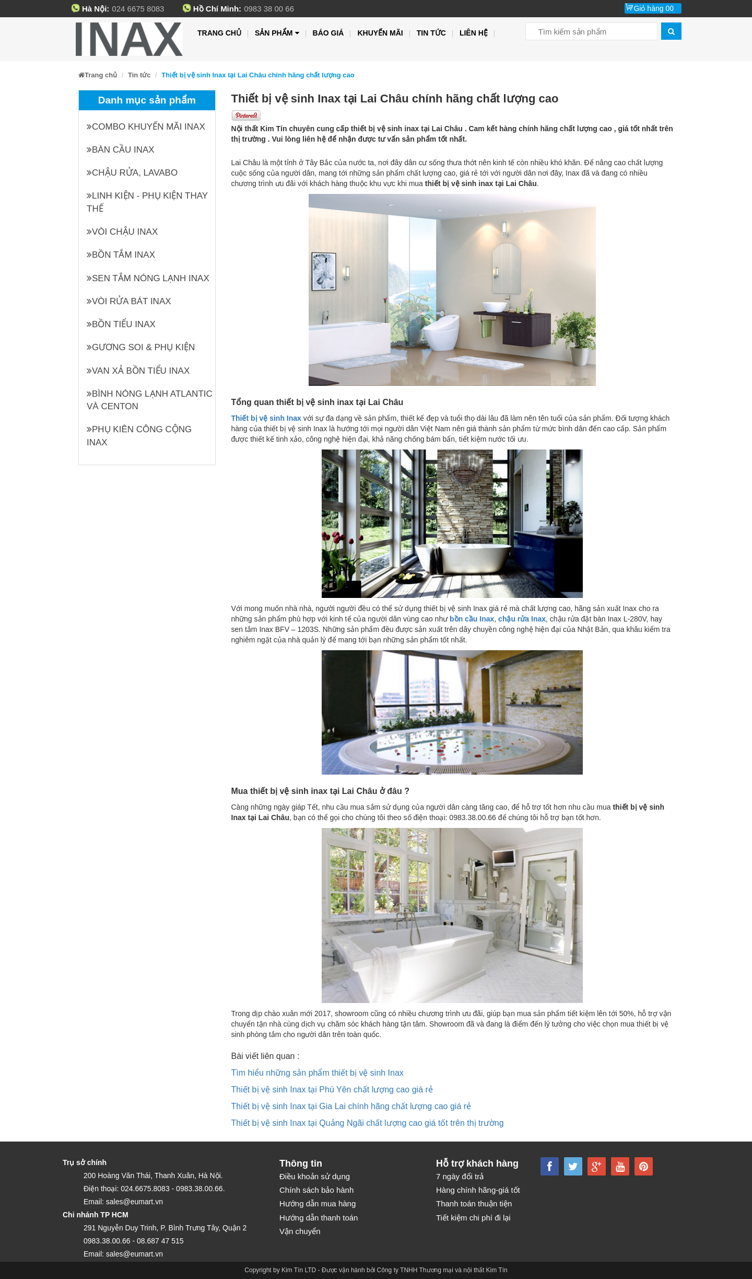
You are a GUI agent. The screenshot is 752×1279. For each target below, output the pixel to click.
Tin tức (431, 33)
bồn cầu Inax (472, 619)
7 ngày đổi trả (460, 1176)
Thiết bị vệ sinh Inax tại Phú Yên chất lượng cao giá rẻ (332, 1089)
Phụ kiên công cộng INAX (139, 435)
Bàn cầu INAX (121, 150)
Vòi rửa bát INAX (129, 301)
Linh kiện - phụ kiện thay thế (147, 202)
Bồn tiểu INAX (121, 324)
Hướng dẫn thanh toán (318, 1217)
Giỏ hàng (653, 8)
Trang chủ (219, 33)
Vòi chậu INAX (122, 232)
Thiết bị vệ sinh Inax (266, 418)
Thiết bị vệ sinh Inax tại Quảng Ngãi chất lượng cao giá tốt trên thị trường (367, 1123)
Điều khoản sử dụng (314, 1176)
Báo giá (328, 33)
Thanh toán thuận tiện (474, 1203)
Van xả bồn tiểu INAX (138, 371)
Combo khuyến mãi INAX (146, 127)
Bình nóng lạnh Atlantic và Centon (150, 400)
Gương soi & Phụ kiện (141, 347)
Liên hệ (474, 33)
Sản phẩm (277, 33)
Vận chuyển (300, 1231)
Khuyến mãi (380, 33)
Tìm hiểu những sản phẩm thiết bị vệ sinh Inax (317, 1072)
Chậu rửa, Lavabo (132, 173)
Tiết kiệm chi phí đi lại (473, 1217)
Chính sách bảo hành (316, 1189)
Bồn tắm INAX (121, 255)
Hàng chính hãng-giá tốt (478, 1189)
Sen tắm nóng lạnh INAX (148, 278)
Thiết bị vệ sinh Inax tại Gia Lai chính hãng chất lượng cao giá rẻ (351, 1106)
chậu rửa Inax (522, 619)
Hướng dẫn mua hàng (317, 1203)
